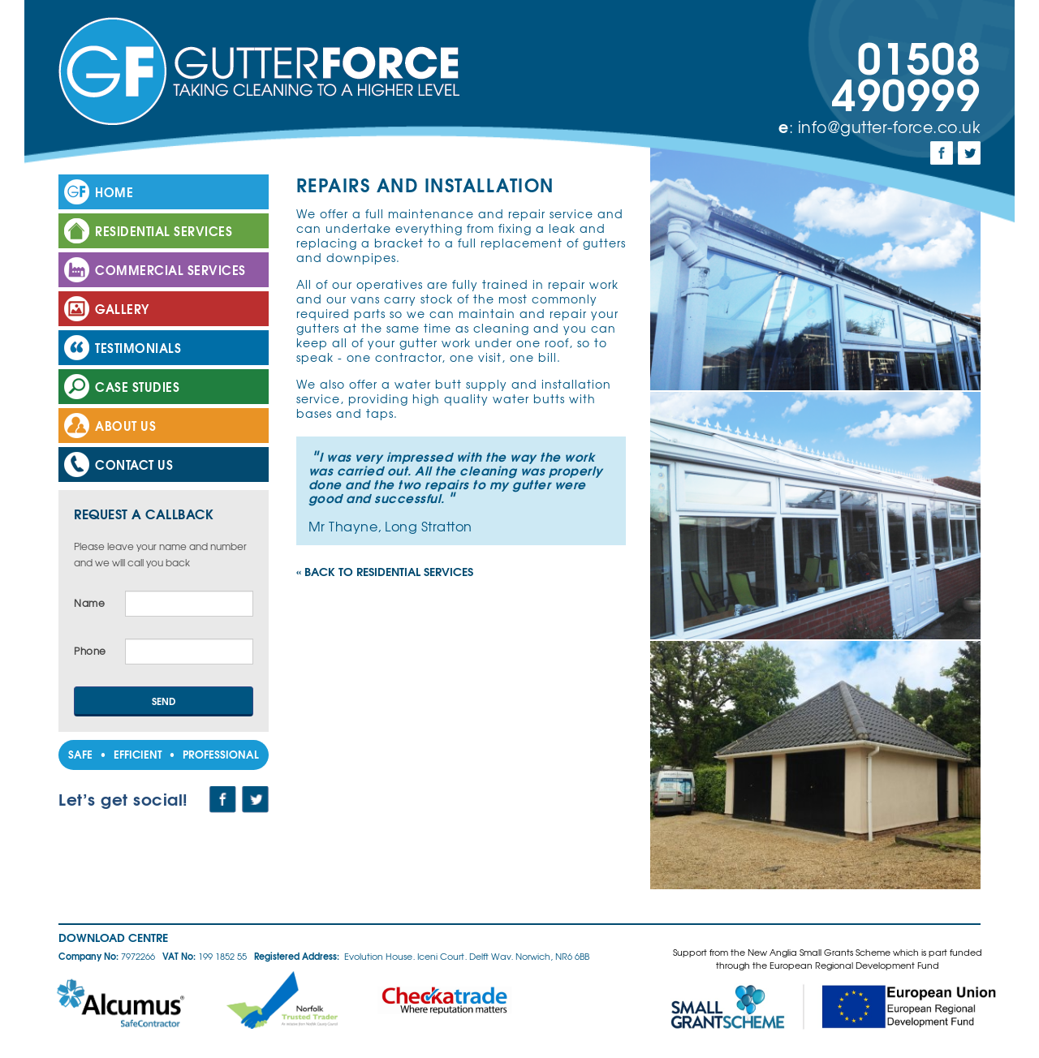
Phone (90, 651)
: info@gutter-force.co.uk (879, 126)
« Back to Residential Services (384, 571)
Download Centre (113, 937)
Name (89, 603)
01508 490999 (906, 73)
